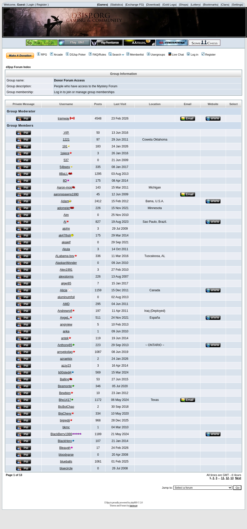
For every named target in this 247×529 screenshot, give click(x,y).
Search (115, 54)
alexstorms (66, 276)
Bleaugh (64, 448)
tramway (63, 118)
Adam (65, 201)
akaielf (66, 242)
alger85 (66, 283)
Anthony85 (65, 345)
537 (66, 160)
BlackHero (65, 441)
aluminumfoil (66, 297)
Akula (66, 249)
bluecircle (66, 468)
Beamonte (65, 386)
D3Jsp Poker (76, 54)
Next (238, 478)
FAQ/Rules (97, 54)
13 (232, 478)
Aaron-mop (64, 187)
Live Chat (176, 54)
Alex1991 (66, 269)
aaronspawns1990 (66, 194)
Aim (66, 215)
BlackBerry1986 (61, 434)
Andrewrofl (65, 311)
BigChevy (64, 413)
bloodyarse (66, 454)
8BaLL (63, 174)
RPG (42, 54)
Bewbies (65, 393)
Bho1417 (65, 400)
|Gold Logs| (169, 4)
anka (66, 331)
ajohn (66, 228)
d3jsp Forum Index (18, 67)
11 (222, 478)
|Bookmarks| (211, 4)
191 (64, 146)
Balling (64, 379)
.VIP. (66, 132)
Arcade (56, 54)
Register (42, 4)
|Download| (153, 4)
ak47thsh (65, 235)
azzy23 (66, 365)
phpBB (133, 502)
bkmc (66, 427)
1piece (64, 153)
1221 (66, 139)
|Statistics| (116, 4)
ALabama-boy (64, 256)
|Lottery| (195, 4)
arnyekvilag (65, 352)
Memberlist (135, 54)
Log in (192, 54)
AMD (66, 304)
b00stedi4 (64, 372)
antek (65, 338)
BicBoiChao (66, 406)
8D (65, 180)
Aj (65, 222)
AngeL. (65, 317)
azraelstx (66, 359)
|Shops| (183, 4)
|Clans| (225, 4)
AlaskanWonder (66, 263)
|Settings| (237, 4)
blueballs (66, 461)
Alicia (63, 290)
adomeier (63, 208)
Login (30, 4)
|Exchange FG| (134, 4)
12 (227, 478)
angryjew (66, 324)
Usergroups (156, 54)
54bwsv (65, 167)
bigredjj (65, 420)
